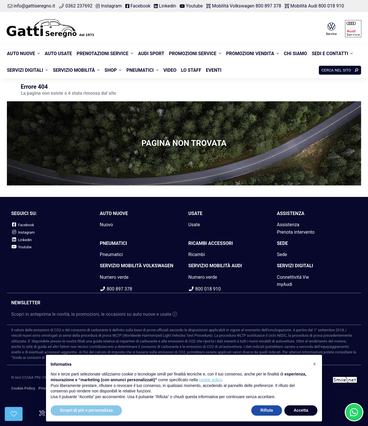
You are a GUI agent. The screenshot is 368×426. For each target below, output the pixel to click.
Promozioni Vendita (250, 53)
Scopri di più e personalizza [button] (86, 410)
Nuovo (106, 224)
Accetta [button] (301, 410)
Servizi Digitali (25, 70)
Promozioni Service (192, 53)
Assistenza (288, 224)
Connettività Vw (293, 277)
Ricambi (196, 254)
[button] (314, 364)
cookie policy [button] (210, 379)
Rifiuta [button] (266, 410)
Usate (194, 224)
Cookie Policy (23, 388)
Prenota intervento (296, 232)
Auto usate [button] (58, 53)
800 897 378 (116, 289)
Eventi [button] (213, 70)
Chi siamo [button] (295, 53)
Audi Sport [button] (151, 53)
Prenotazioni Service (103, 53)
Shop (111, 70)
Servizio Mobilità (74, 70)
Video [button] (170, 70)
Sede (282, 254)
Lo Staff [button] (191, 70)
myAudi (284, 284)
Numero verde (114, 277)
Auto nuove (21, 53)
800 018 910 (204, 289)
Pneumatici (140, 70)
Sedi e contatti (330, 53)
